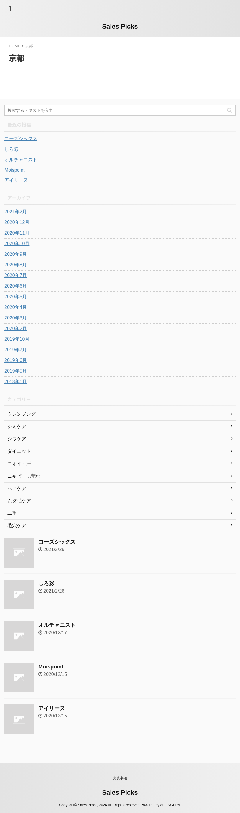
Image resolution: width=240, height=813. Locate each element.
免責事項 (120, 778)
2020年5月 (15, 296)
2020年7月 (15, 275)
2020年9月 (15, 254)
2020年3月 (15, 317)
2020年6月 (15, 286)
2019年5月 (15, 370)
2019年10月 (16, 339)
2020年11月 (16, 232)
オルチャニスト (20, 159)
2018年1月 (15, 381)
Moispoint (14, 170)
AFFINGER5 (170, 805)
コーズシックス (20, 138)
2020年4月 (15, 307)
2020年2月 (15, 328)
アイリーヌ (16, 180)
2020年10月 (16, 243)
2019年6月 (15, 360)
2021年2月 (15, 211)
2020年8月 (15, 264)
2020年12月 (16, 222)
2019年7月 (15, 349)
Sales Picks (120, 26)
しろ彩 (11, 149)
